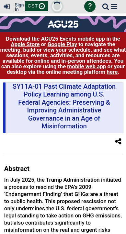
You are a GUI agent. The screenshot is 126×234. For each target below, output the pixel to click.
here (112, 72)
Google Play (62, 44)
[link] (105, 6)
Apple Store (25, 44)
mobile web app (86, 66)
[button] (114, 6)
